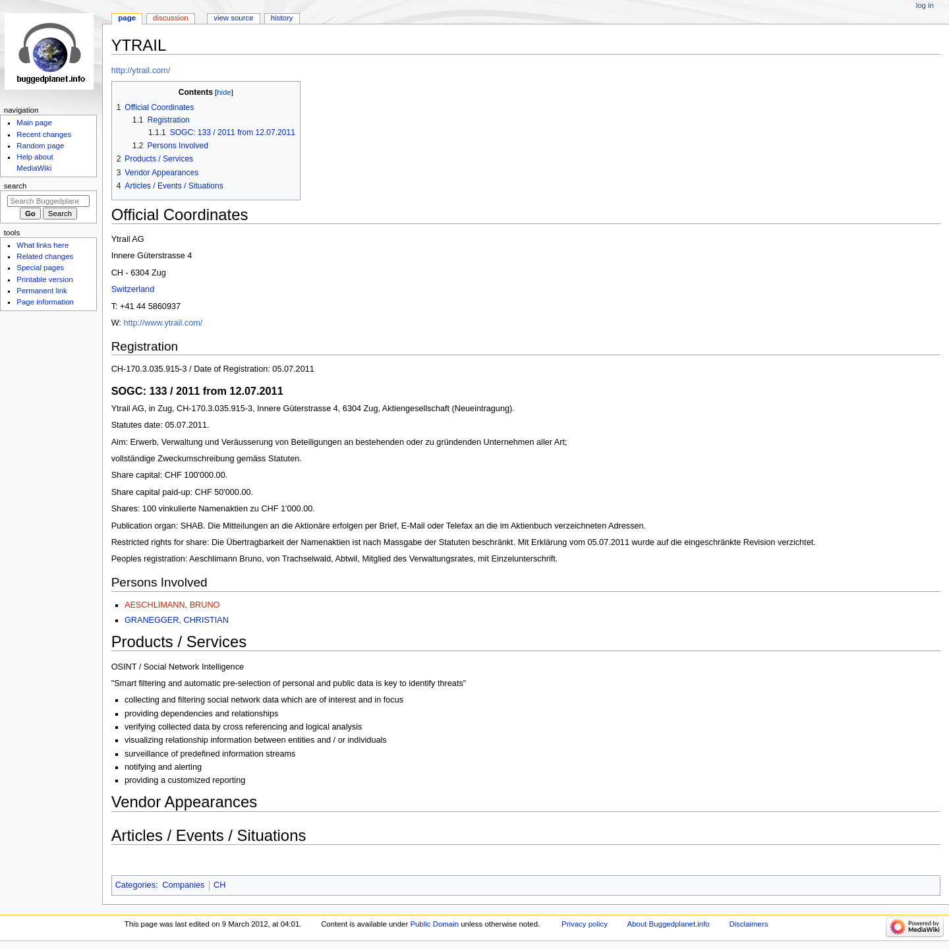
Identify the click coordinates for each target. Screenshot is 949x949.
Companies (183, 885)
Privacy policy (584, 924)
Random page (40, 146)
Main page (34, 123)
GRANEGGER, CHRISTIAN (177, 620)
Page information (45, 302)
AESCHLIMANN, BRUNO (172, 605)
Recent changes (43, 134)
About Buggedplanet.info (668, 924)
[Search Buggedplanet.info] (48, 201)
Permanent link (41, 291)
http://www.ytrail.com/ (162, 323)
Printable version (44, 279)
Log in (925, 5)
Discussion (170, 18)
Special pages (40, 268)
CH (219, 885)
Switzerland (133, 289)
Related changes (44, 256)
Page (127, 18)
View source (233, 18)
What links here (42, 245)
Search (15, 186)
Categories (135, 885)
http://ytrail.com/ (141, 70)
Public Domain (434, 924)
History (282, 18)
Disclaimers (748, 924)
